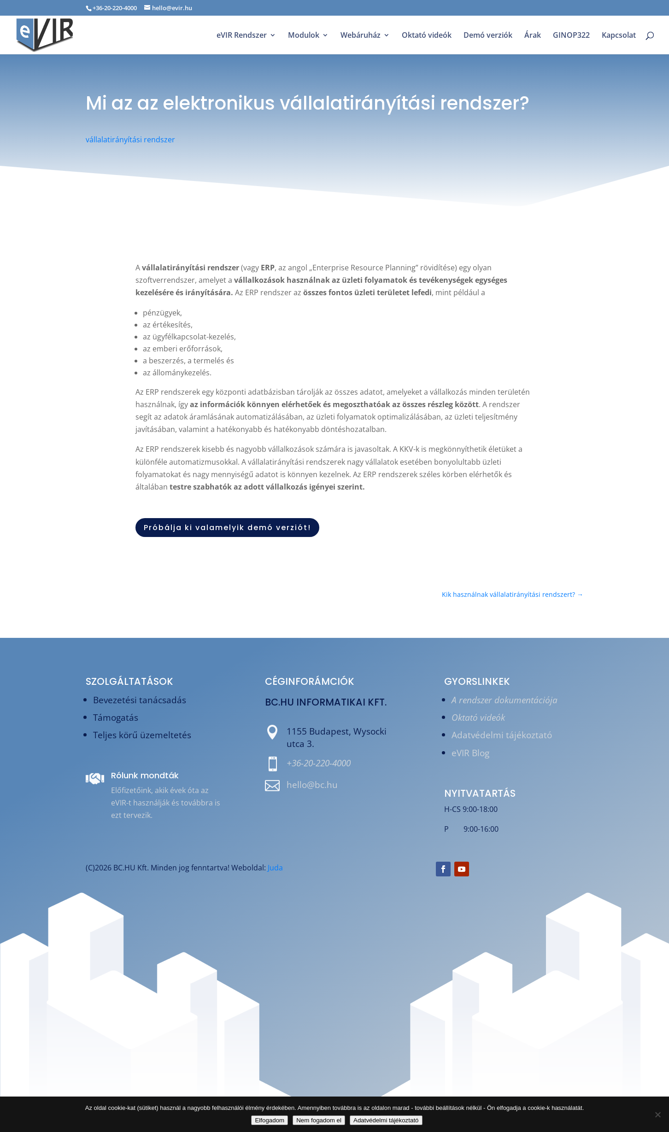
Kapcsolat (619, 36)
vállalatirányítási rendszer (130, 139)
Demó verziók (488, 36)
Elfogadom (269, 1120)
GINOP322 (571, 36)
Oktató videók (427, 36)
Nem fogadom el (318, 1120)
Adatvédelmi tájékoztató (502, 735)
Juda (275, 868)
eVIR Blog (470, 753)
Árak (532, 36)
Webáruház (360, 36)
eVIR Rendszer (242, 36)
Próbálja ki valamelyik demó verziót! (227, 527)
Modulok (303, 36)
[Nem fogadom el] (657, 1114)
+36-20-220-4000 (319, 763)
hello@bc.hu (312, 784)
